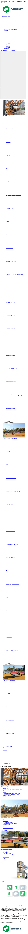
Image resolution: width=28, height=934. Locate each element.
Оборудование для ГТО (8, 854)
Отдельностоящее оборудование (10, 823)
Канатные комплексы (8, 828)
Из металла (5, 852)
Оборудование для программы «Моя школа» (13, 789)
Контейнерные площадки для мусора (11, 793)
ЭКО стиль (5, 821)
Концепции (5, 825)
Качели (4, 796)
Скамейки (5, 790)
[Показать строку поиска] (13, 57)
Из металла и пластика (8, 822)
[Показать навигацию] (13, 93)
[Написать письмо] (5, 50)
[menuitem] (8, 43)
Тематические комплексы (8, 826)
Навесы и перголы (7, 795)
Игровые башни (6, 824)
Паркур (4, 858)
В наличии (5, 788)
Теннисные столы (7, 855)
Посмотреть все (4, 798)
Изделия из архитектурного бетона (11, 794)
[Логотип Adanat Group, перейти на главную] (14, 929)
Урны (4, 792)
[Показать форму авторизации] (13, 69)
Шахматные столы (7, 853)
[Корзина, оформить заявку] (13, 81)
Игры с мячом (6, 857)
